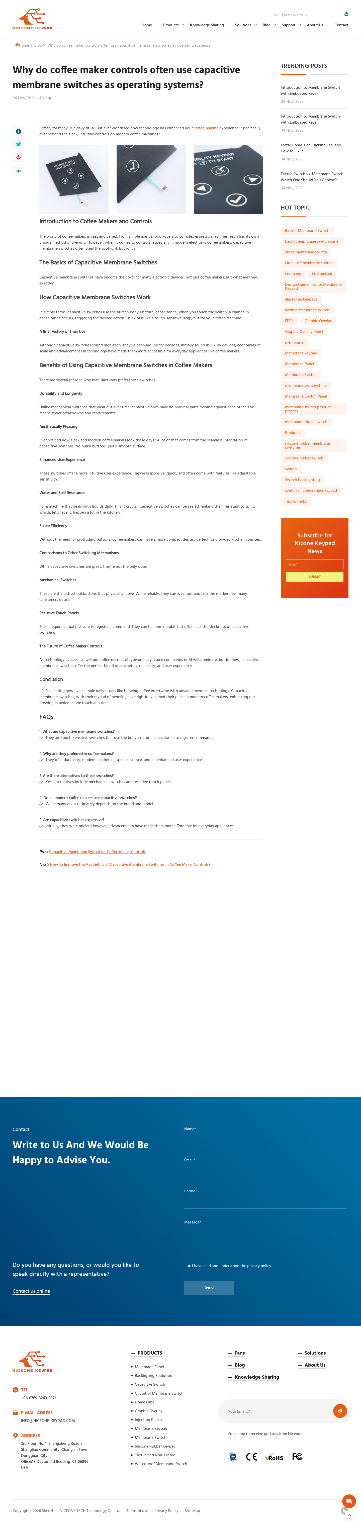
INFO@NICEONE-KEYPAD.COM (48, 1421)
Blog (266, 25)
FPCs (289, 321)
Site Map (192, 1511)
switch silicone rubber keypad (311, 491)
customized (322, 274)
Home (147, 25)
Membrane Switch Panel (306, 396)
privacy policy (259, 1266)
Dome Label (145, 1402)
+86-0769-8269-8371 (38, 1398)
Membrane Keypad (151, 1428)
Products (171, 25)
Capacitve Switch (150, 1384)
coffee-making (206, 128)
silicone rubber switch (304, 458)
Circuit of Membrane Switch (159, 1393)
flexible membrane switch (307, 310)
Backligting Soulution (153, 1376)
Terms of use (137, 1511)
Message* (192, 1222)
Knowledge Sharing (207, 25)
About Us (315, 25)
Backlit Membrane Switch (307, 231)
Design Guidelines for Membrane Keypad (313, 286)
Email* (189, 1160)
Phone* (190, 1191)
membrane (294, 342)
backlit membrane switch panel (312, 241)
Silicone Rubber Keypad (155, 1446)
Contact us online (31, 1291)
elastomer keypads (301, 299)
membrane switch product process (308, 409)
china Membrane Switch (306, 252)
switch (291, 469)
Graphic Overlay (318, 321)
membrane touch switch (306, 422)
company (293, 274)
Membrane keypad (301, 353)
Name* (190, 1129)
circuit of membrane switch (309, 263)
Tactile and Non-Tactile (155, 1455)
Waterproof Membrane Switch (161, 1464)
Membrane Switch (301, 375)
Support (289, 25)
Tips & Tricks (296, 501)
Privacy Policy (166, 1511)
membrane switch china (306, 386)
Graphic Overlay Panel (304, 332)
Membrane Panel (299, 364)
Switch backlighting (302, 480)
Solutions (243, 25)
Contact (341, 25)
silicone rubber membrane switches (307, 445)
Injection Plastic (149, 1420)
